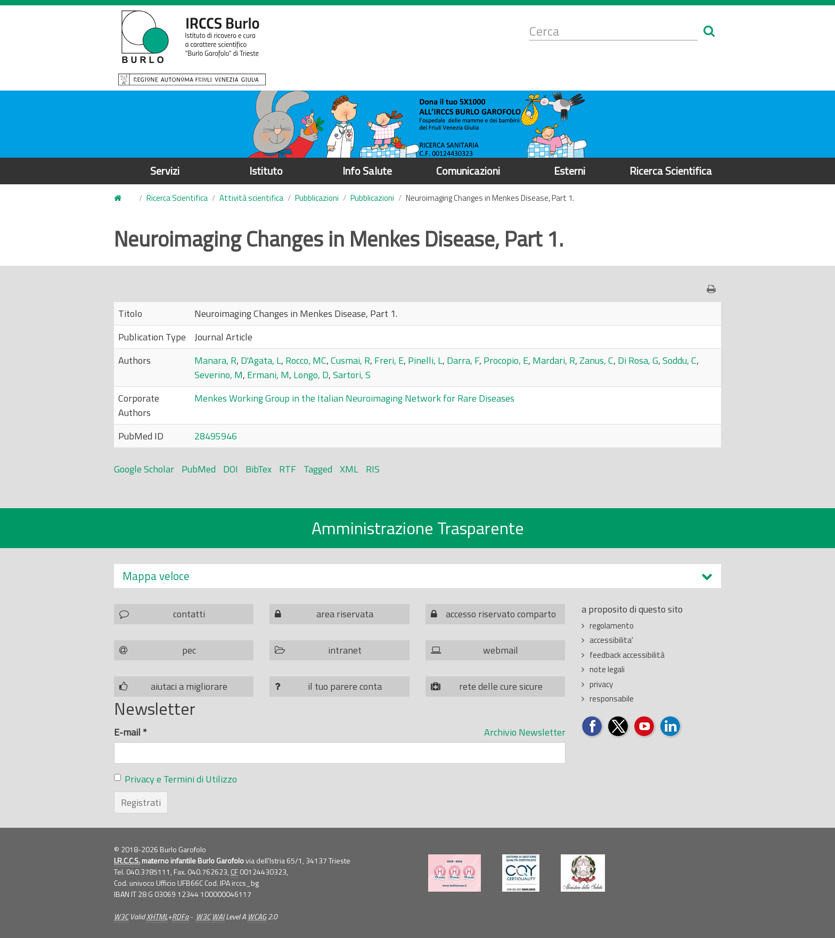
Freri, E (389, 360)
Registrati (141, 802)
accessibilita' (611, 640)
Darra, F (463, 360)
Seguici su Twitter (618, 726)
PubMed (199, 469)
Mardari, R (554, 360)
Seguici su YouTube (644, 726)
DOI (230, 469)
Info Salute (367, 170)
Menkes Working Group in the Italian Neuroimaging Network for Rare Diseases (354, 398)
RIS (373, 469)
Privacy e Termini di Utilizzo (181, 779)
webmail (500, 650)
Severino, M (218, 375)
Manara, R (215, 360)
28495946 (215, 436)
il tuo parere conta (345, 686)
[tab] (417, 576)
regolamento (612, 625)
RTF (287, 469)
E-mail (130, 732)
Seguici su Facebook (592, 726)
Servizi (164, 170)
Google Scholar (144, 469)
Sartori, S (352, 375)
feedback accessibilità (627, 655)
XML (349, 469)
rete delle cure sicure (501, 686)
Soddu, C (679, 360)
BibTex (258, 469)
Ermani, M (268, 375)
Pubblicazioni (317, 198)
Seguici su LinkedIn (670, 726)
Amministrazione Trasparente (418, 528)
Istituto (266, 170)
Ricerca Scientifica (670, 170)
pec (189, 650)
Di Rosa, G (638, 360)
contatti (189, 614)
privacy (601, 684)
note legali (607, 669)
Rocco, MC (305, 360)
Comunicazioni (468, 170)
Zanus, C (596, 360)
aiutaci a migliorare (189, 686)
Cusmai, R (350, 360)
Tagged (318, 469)
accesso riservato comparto (501, 614)
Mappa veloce (156, 576)
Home (120, 198)
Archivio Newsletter (525, 732)
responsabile (612, 698)
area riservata (344, 614)
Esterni (569, 170)
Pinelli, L (425, 360)
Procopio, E (506, 360)
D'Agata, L (261, 360)
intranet (345, 650)
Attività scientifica (251, 198)
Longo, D (311, 375)
